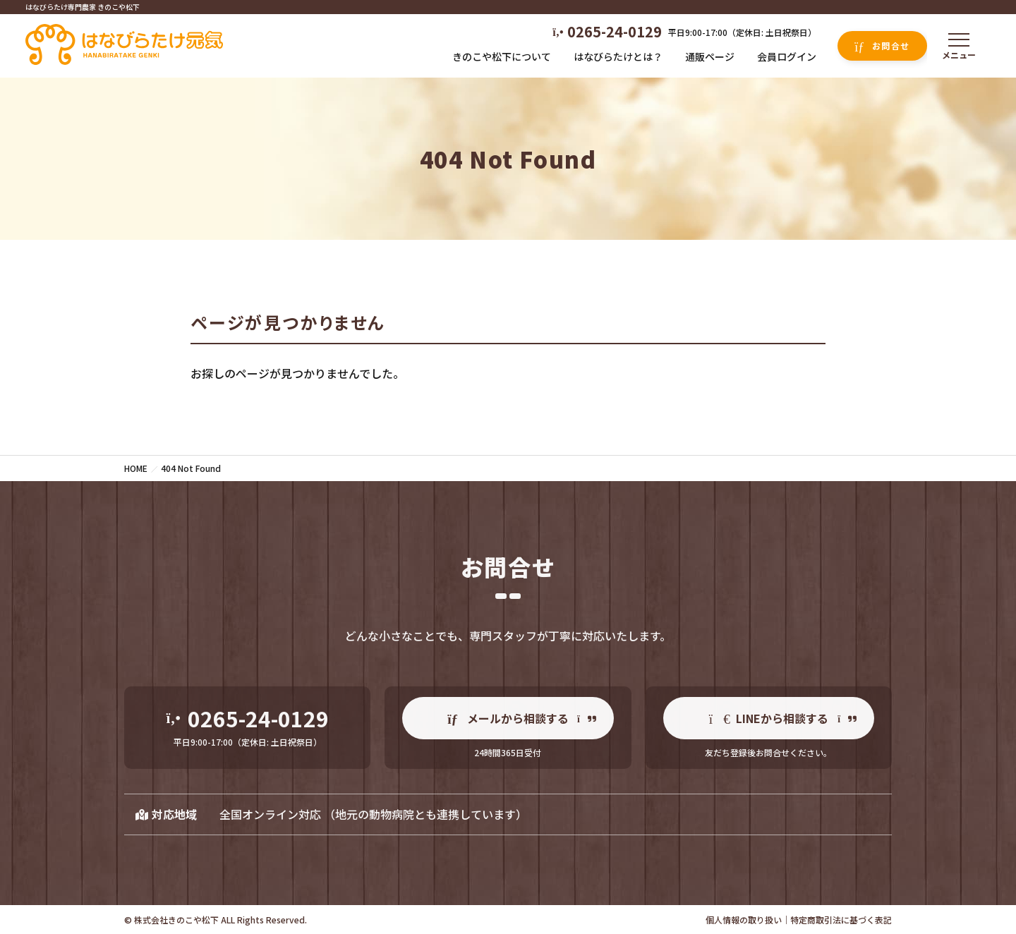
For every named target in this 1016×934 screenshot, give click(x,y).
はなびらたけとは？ (618, 56)
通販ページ (709, 56)
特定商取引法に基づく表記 (841, 920)
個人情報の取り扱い (744, 920)
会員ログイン (786, 56)
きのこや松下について (501, 56)
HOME (135, 468)
